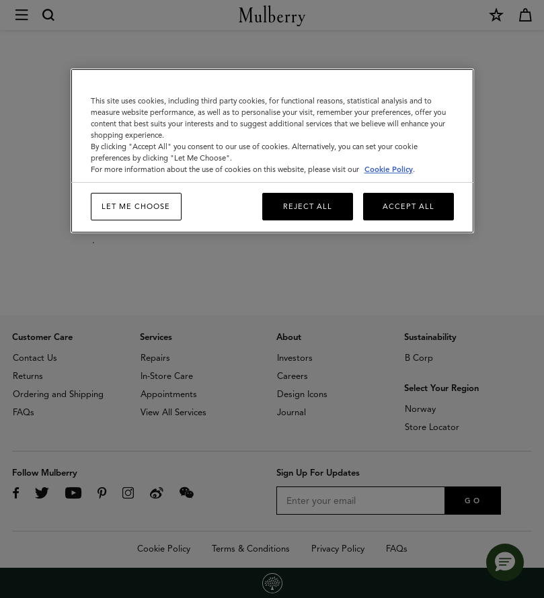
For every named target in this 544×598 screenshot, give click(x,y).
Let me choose (136, 206)
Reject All (307, 206)
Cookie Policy (388, 169)
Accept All (408, 206)
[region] (272, 151)
